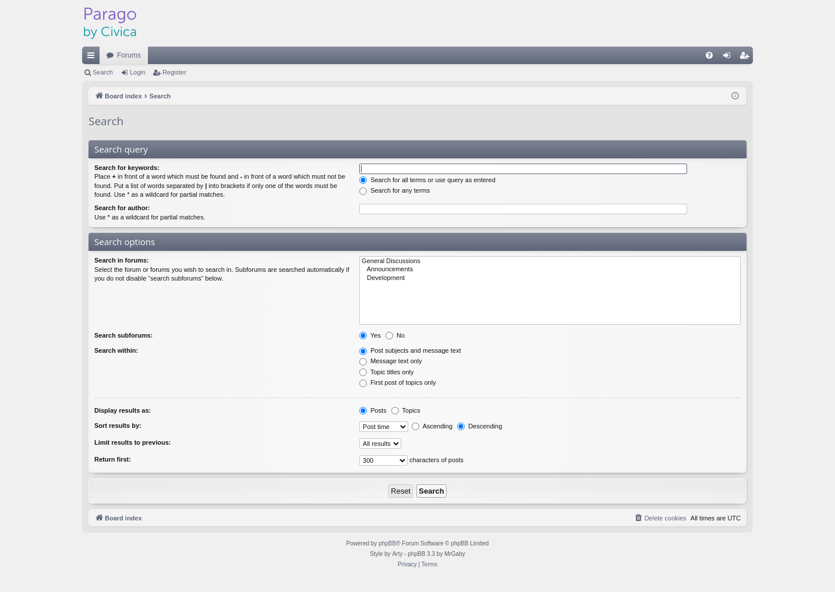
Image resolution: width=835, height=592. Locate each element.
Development (550, 278)
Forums (129, 55)
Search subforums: (123, 335)
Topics (405, 410)
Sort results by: (117, 425)
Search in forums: (121, 260)
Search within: (116, 350)
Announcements (550, 269)
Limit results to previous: (132, 442)
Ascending (432, 426)
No (395, 335)
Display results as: (122, 410)
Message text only (390, 360)
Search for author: (122, 207)
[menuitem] (709, 55)
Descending (479, 426)
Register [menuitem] (747, 57)
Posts (373, 410)
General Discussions (550, 261)
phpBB (387, 543)
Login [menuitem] (729, 57)
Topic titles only (386, 371)
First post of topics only (397, 382)
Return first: (112, 459)
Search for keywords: (127, 167)
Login (138, 72)
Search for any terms (394, 190)
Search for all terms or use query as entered (427, 179)
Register (174, 72)
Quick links (93, 57)
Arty (397, 554)
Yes (370, 335)
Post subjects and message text (410, 350)
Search (103, 72)
